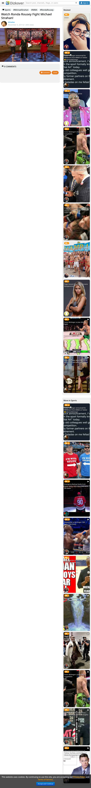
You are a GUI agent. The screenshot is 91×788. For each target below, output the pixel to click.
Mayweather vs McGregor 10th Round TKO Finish (74, 523)
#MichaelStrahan (20, 10)
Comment (45, 72)
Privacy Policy (79, 777)
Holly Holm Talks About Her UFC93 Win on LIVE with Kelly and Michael (76, 361)
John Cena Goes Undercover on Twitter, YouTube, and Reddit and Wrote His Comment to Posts (75, 753)
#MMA (34, 10)
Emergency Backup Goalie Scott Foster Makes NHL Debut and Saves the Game (76, 486)
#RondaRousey (46, 10)
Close (55, 72)
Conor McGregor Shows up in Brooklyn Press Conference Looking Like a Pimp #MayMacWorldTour (76, 639)
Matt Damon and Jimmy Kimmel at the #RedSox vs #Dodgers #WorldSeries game (75, 448)
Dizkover (15, 3)
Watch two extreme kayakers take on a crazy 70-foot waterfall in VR (75, 599)
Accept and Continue (45, 784)
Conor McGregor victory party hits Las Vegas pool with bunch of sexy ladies (75, 248)
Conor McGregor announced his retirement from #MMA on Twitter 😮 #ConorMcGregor (75, 58)
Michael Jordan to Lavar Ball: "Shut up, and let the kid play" (75, 561)
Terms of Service (45, 779)
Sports (6, 10)
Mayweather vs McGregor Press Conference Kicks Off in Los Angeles (76, 714)
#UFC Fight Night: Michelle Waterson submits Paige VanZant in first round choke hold (76, 210)
